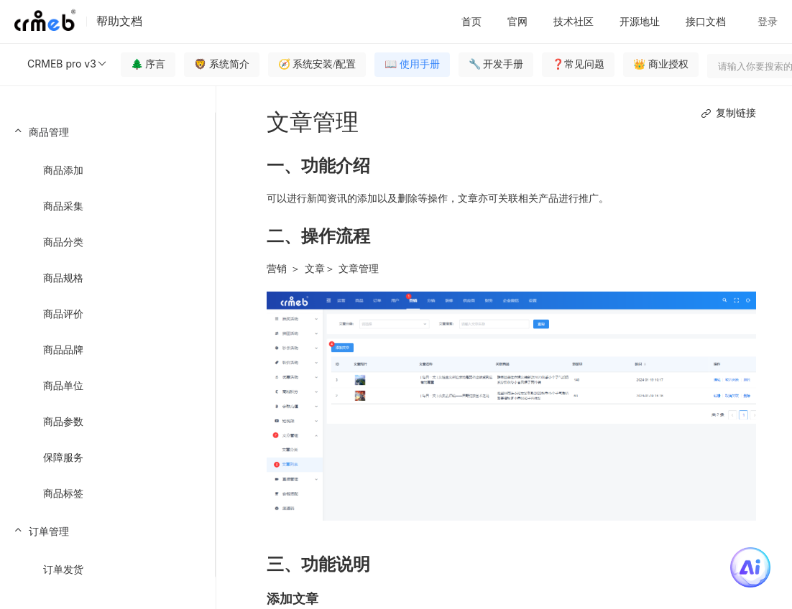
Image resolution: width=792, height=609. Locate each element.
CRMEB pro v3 (67, 63)
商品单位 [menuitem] (63, 385)
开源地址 (640, 21)
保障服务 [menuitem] (63, 457)
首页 (471, 21)
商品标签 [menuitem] (63, 493)
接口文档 (706, 21)
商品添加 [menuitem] (63, 170)
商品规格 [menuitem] (63, 277)
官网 (517, 21)
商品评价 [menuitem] (63, 313)
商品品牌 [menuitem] (63, 349)
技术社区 (573, 21)
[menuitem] (107, 311)
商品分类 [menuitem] (63, 242)
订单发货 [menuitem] (63, 569)
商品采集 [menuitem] (63, 206)
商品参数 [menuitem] (63, 421)
